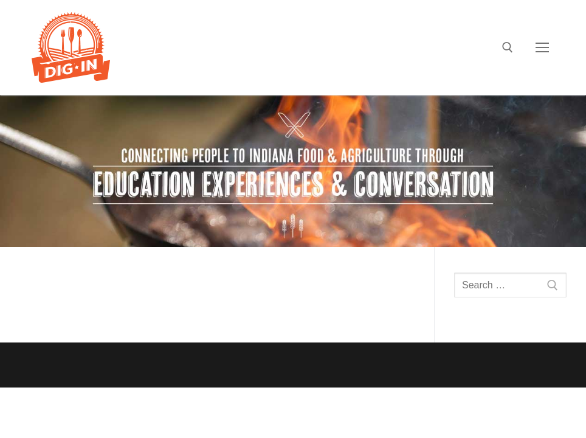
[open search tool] (507, 47)
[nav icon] (542, 47)
